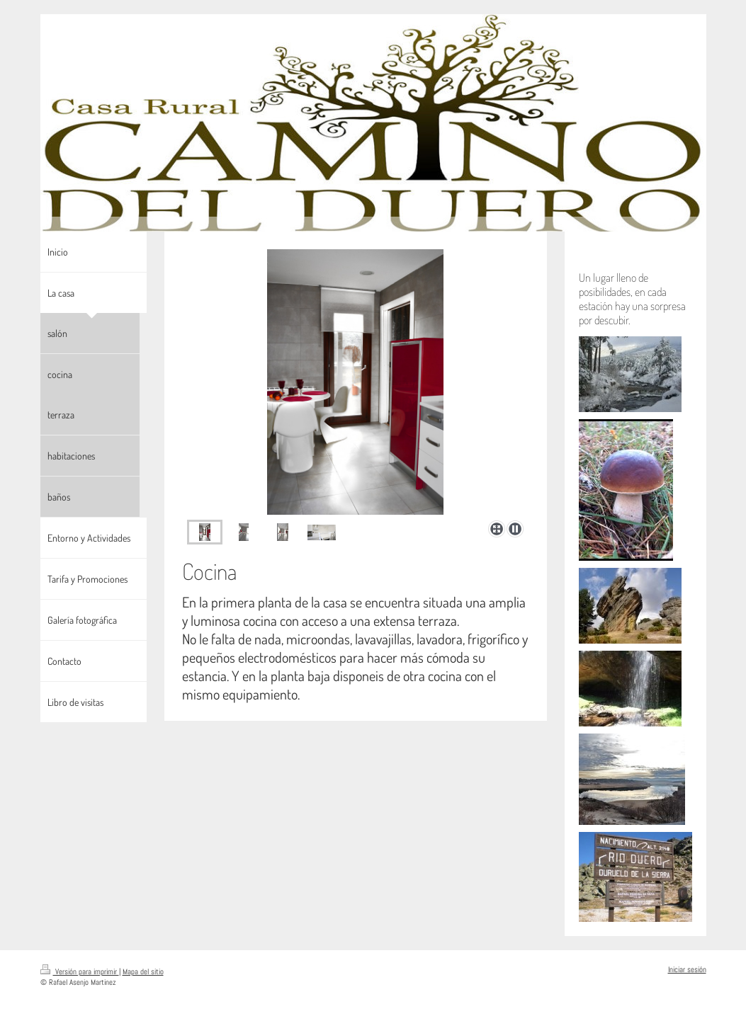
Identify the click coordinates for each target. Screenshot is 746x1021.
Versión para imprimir (79, 971)
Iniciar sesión (687, 969)
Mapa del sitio (143, 971)
